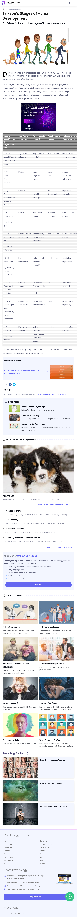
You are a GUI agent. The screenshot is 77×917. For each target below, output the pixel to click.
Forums (7, 854)
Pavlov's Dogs (9, 495)
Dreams (7, 851)
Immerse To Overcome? (15, 528)
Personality (8, 860)
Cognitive (8, 847)
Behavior (43, 841)
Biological (8, 844)
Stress (42, 863)
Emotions (43, 851)
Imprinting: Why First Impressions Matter (22, 537)
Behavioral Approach (15, 913)
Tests (42, 860)
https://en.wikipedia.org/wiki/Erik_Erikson (50, 394)
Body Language (46, 844)
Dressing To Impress (13, 510)
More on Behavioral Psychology (59, 547)
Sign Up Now (51, 897)
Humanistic (8, 857)
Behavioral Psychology (18, 9)
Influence (43, 857)
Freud (42, 854)
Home (6, 841)
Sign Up (37, 584)
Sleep (6, 863)
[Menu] (73, 3)
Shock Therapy (11, 519)
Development (45, 847)
